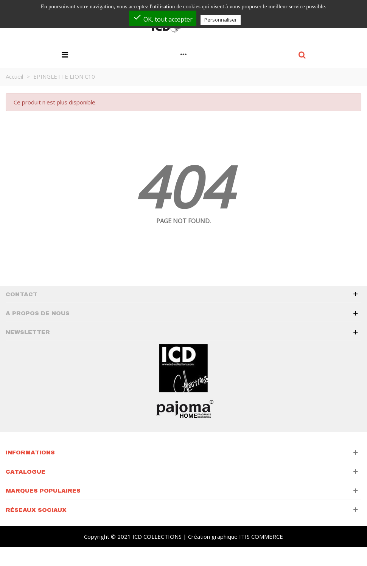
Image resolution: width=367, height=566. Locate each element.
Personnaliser (220, 19)
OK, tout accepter (163, 17)
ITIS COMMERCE (261, 536)
